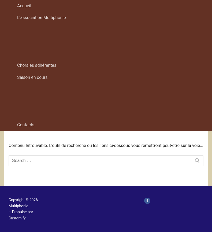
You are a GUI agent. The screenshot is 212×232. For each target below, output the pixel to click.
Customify (17, 218)
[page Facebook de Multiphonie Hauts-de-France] (147, 201)
